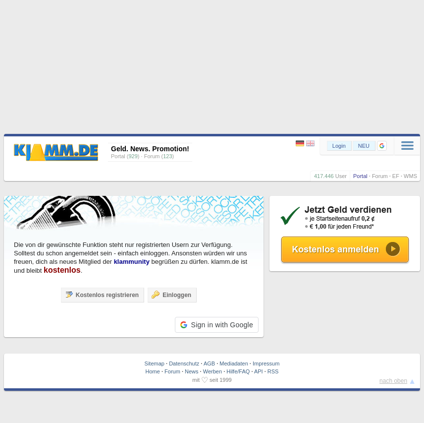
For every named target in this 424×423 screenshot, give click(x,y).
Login (339, 146)
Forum (380, 176)
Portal (360, 176)
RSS (273, 371)
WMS (410, 176)
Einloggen (171, 295)
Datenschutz (184, 363)
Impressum (266, 363)
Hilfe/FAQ (238, 371)
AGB (209, 363)
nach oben (393, 380)
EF (395, 176)
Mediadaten (233, 363)
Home (153, 371)
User (341, 176)
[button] (382, 146)
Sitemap (154, 363)
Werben (212, 371)
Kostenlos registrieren (102, 295)
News (192, 371)
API (258, 371)
